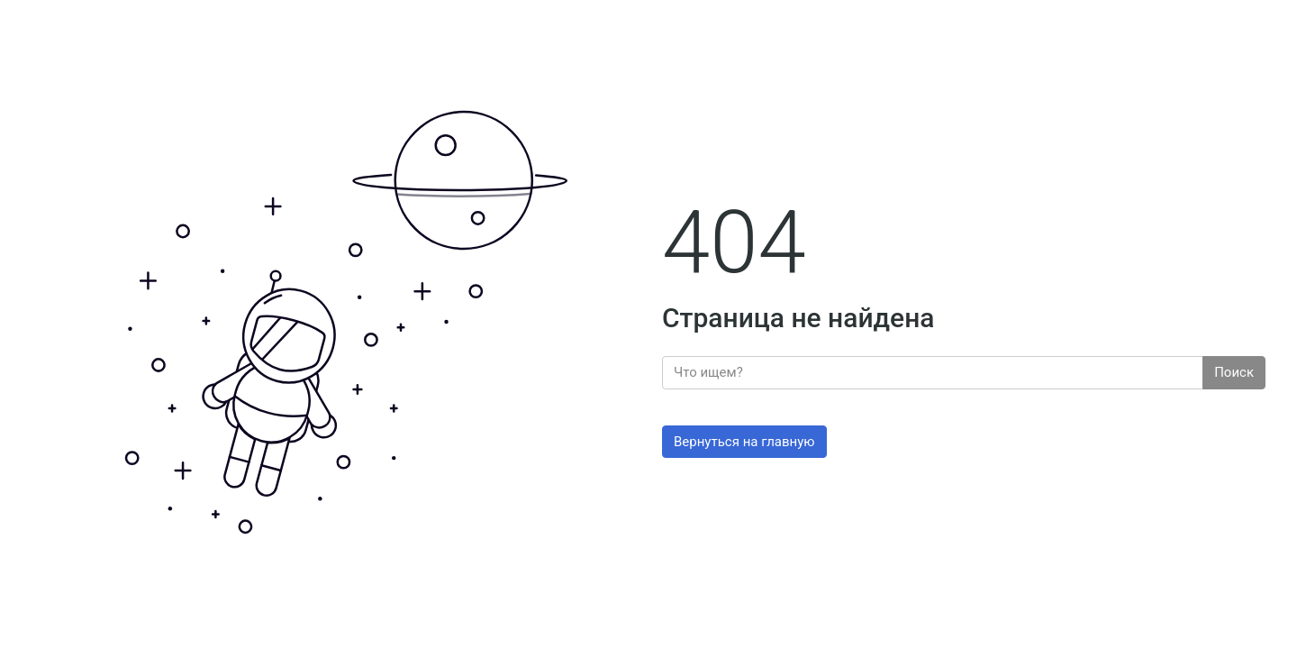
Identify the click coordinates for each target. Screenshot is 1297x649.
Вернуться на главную (744, 442)
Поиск (1234, 372)
